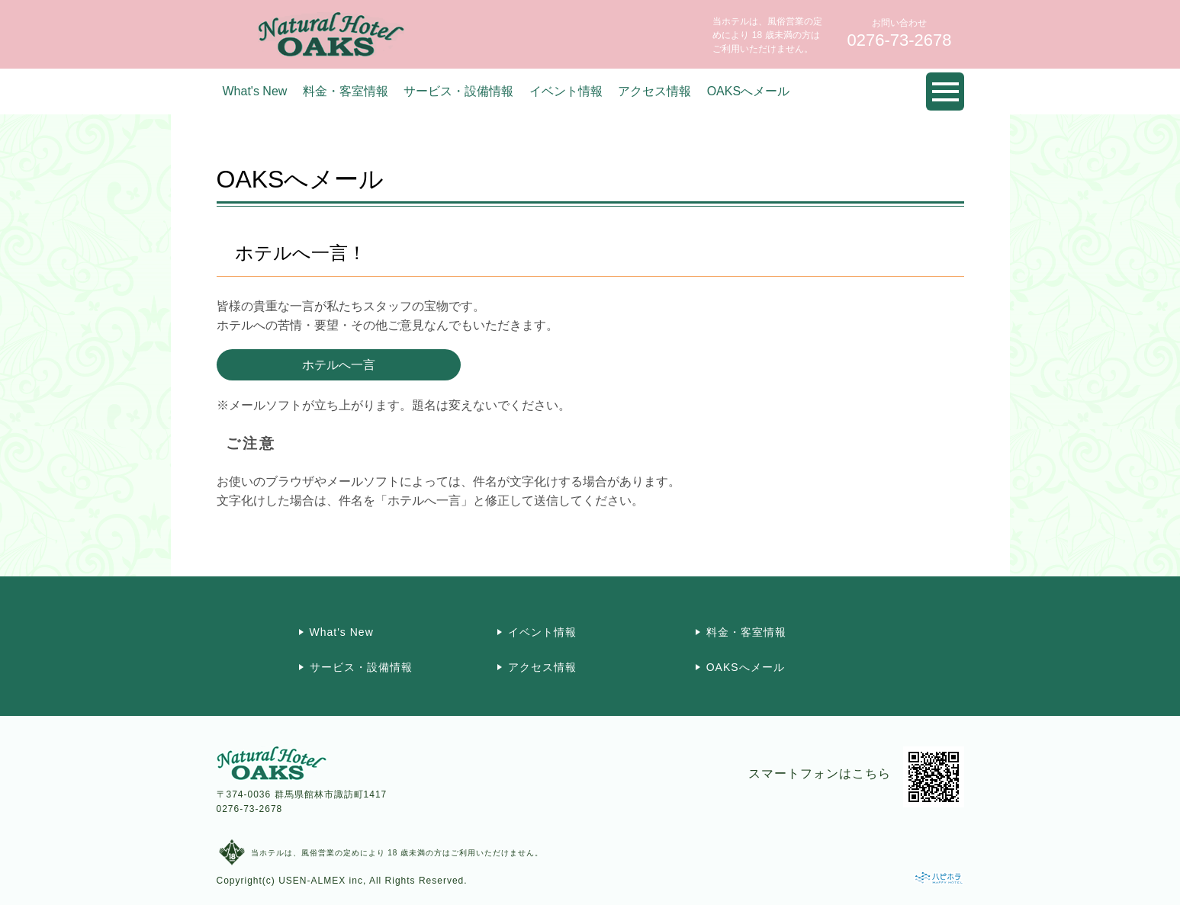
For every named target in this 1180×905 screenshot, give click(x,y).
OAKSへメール (748, 91)
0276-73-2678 (250, 809)
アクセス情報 (654, 91)
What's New (255, 91)
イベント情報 (566, 91)
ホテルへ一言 (338, 364)
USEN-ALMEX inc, (322, 880)
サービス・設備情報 (458, 91)
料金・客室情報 (345, 91)
